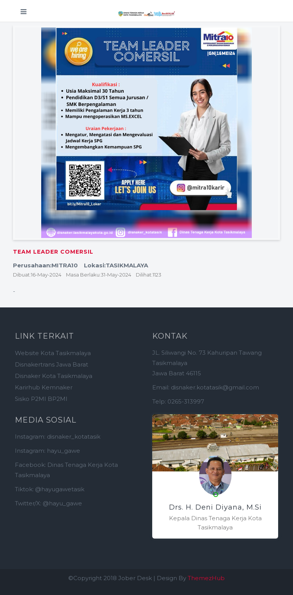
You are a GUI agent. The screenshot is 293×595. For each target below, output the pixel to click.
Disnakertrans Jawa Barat (51, 364)
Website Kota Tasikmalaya (53, 353)
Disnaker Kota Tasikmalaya (53, 376)
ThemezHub (206, 578)
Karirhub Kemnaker (43, 387)
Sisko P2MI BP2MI (41, 398)
